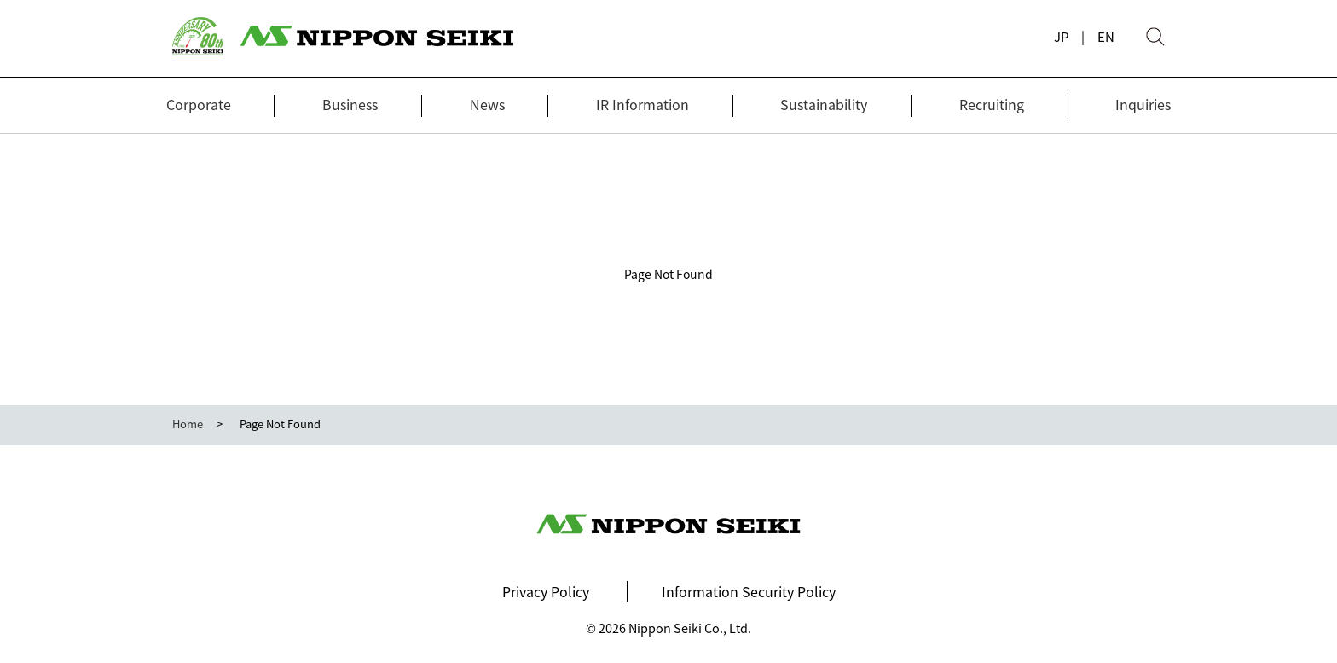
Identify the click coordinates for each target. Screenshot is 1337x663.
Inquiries (1143, 104)
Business (350, 104)
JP (1061, 36)
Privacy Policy (545, 591)
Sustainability (823, 104)
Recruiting (991, 104)
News (487, 104)
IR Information (642, 104)
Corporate (198, 104)
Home (187, 424)
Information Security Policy (749, 591)
